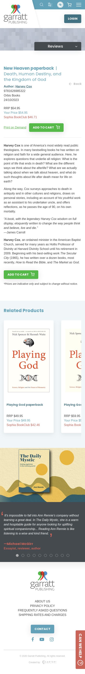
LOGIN (72, 18)
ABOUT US (42, 601)
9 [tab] (62, 555)
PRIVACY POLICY (42, 605)
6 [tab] (45, 555)
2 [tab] (23, 555)
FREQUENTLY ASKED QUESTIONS (42, 610)
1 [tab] (17, 555)
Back (75, 84)
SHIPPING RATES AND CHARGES (42, 614)
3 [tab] (28, 555)
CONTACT (42, 629)
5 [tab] (40, 555)
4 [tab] (34, 555)
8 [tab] (57, 555)
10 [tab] (68, 555)
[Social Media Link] (33, 639)
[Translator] (50, 4)
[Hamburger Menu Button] (78, 4)
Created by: (42, 662)
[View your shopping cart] (69, 5)
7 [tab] (51, 555)
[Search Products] (41, 4)
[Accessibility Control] (60, 5)
